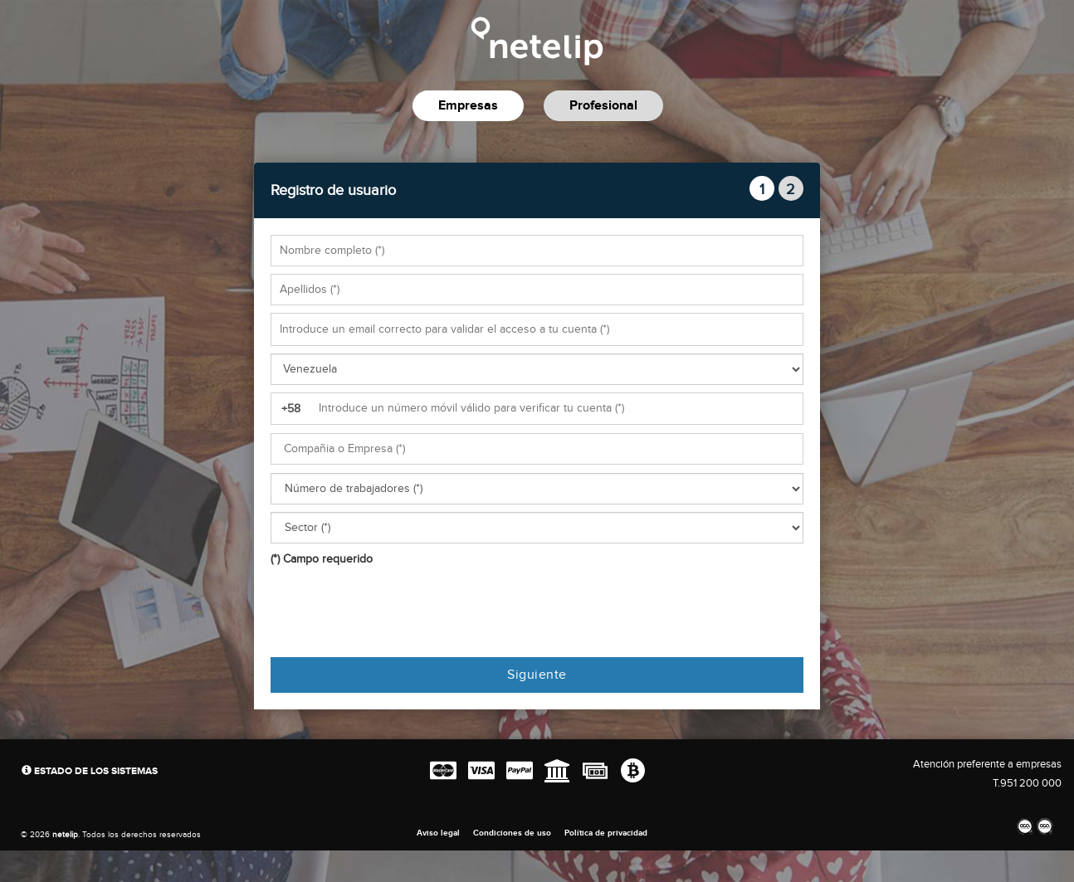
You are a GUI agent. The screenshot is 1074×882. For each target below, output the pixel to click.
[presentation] (397, 612)
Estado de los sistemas (90, 771)
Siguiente (537, 675)
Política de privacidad (605, 833)
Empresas (468, 106)
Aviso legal (438, 833)
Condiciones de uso (512, 833)
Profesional (603, 106)
